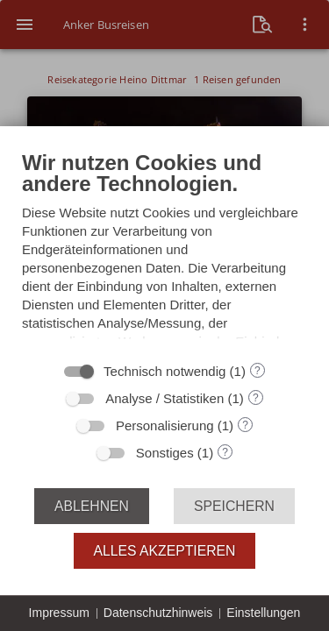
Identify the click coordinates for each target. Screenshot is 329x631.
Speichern (234, 506)
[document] (164, 250)
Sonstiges (165, 452)
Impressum (59, 613)
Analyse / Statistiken (164, 398)
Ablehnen (91, 506)
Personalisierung (165, 425)
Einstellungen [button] (263, 613)
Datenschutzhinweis (158, 613)
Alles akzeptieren (165, 550)
